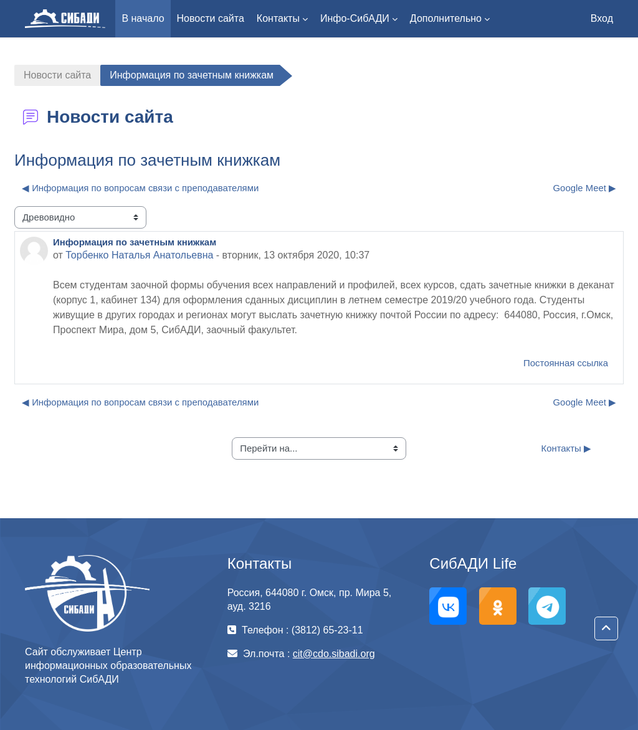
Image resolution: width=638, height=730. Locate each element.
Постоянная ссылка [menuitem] (565, 363)
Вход (602, 18)
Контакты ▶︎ (566, 448)
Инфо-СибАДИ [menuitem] (354, 18)
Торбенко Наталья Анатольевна (139, 255)
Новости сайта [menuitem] (210, 18)
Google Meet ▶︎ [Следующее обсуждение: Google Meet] (585, 188)
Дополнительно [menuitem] (446, 18)
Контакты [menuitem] (278, 18)
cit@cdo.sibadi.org (334, 653)
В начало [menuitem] (142, 18)
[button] (606, 628)
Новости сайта (57, 75)
